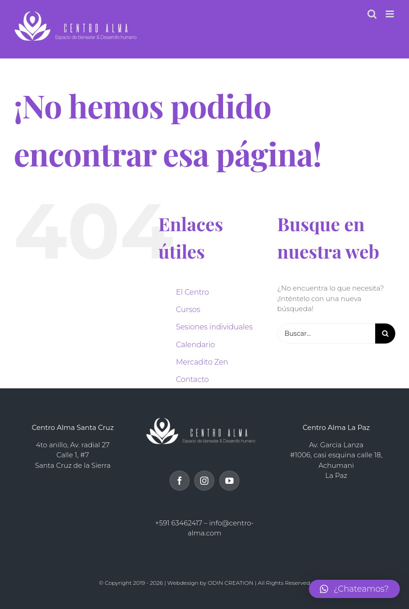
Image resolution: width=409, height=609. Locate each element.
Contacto (192, 379)
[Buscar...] (326, 333)
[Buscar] (385, 333)
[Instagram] (204, 481)
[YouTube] (229, 481)
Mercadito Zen (202, 362)
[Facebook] (180, 481)
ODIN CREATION (231, 582)
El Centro (192, 292)
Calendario (195, 344)
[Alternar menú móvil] (390, 14)
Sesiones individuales (214, 327)
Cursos (188, 309)
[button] (354, 589)
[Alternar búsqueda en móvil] (372, 14)
